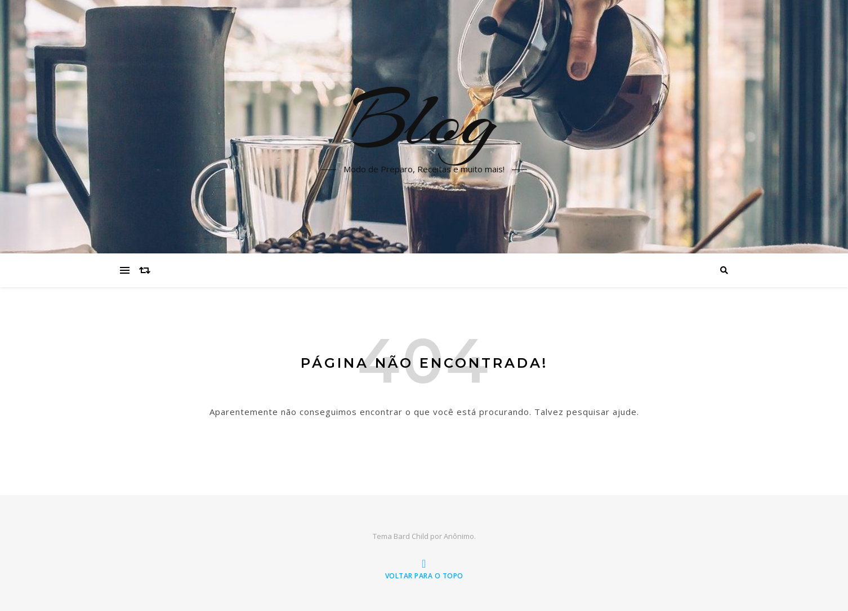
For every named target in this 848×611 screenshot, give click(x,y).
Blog (424, 120)
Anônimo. (460, 536)
